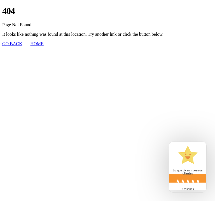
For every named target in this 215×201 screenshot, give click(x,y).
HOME (37, 43)
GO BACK (12, 43)
